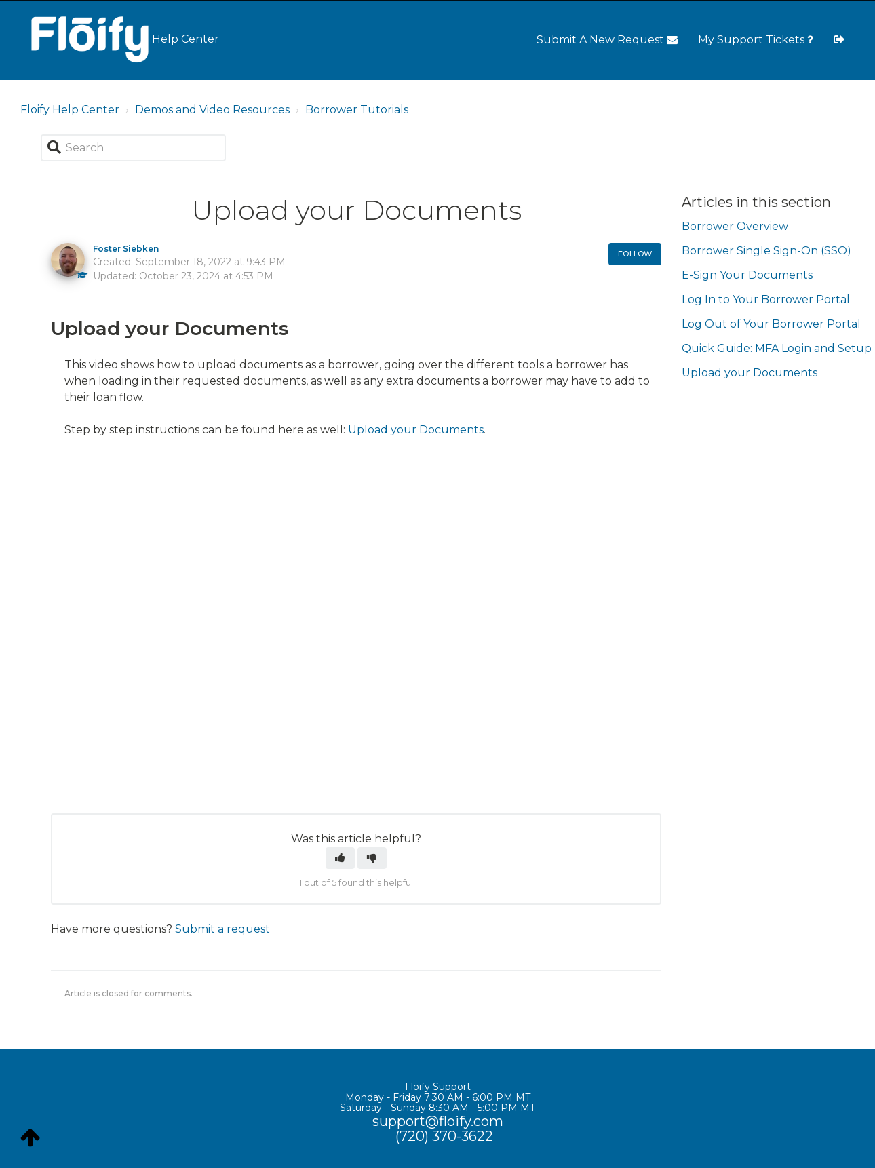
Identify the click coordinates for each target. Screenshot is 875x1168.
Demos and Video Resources (212, 109)
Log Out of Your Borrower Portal (771, 323)
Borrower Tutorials (356, 109)
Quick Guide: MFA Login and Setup (777, 348)
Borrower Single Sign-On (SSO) (766, 250)
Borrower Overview (735, 226)
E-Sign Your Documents (747, 275)
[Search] (133, 147)
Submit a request (222, 928)
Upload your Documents (416, 429)
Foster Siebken (126, 249)
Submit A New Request (607, 39)
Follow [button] (635, 253)
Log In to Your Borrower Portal (766, 299)
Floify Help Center (69, 109)
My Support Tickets (755, 39)
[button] (340, 858)
